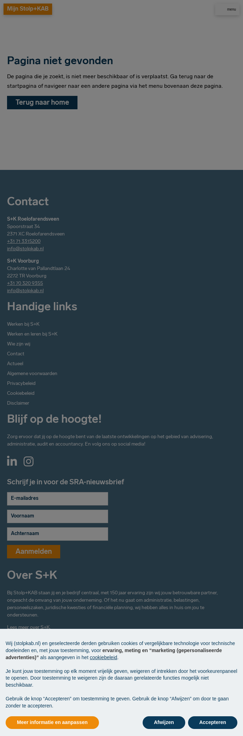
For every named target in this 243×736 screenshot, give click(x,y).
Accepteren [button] (212, 722)
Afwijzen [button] (164, 722)
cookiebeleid (103, 657)
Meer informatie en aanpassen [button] (52, 722)
